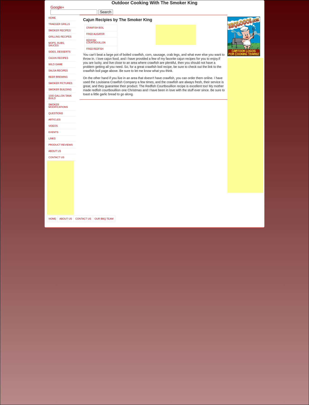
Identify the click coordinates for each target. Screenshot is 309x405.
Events (53, 132)
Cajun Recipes (58, 58)
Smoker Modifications (58, 105)
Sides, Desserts (59, 51)
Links (52, 138)
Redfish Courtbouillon (95, 41)
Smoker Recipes (59, 30)
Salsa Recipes (58, 70)
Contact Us (56, 157)
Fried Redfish (94, 49)
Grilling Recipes (60, 36)
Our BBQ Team (104, 218)
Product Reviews (60, 144)
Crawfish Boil (95, 28)
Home (52, 17)
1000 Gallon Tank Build (60, 97)
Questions (55, 113)
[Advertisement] (60, 188)
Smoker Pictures (60, 83)
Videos (53, 126)
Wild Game (55, 64)
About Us (54, 151)
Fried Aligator (95, 34)
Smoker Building (60, 89)
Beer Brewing (58, 77)
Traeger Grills (59, 24)
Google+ (57, 7)
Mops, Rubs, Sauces (56, 44)
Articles (54, 119)
